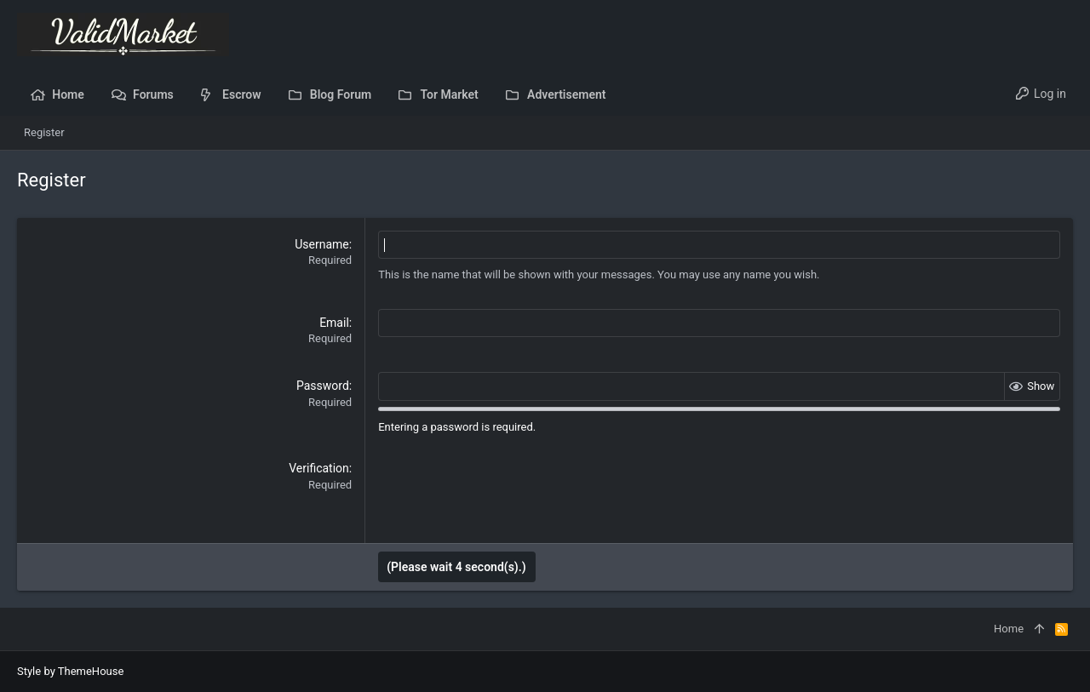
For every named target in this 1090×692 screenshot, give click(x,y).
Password (322, 385)
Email (334, 322)
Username (322, 244)
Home (1009, 628)
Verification (319, 468)
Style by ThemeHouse (70, 671)
